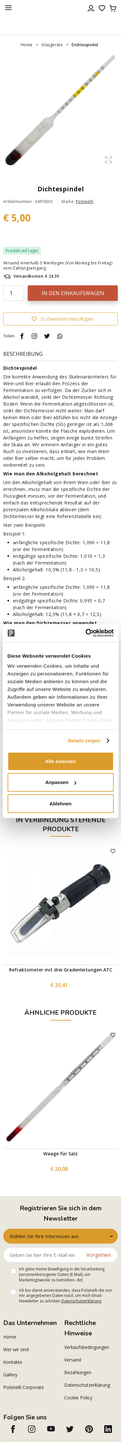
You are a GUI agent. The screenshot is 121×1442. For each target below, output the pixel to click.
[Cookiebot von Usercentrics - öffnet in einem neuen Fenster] (86, 633)
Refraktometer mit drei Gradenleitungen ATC (60, 970)
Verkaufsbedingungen (86, 1347)
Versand (72, 1360)
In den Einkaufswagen (73, 293)
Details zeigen (84, 740)
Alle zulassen (60, 761)
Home (27, 45)
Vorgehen (98, 1254)
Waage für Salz (60, 1153)
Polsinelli (84, 201)
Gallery (10, 1375)
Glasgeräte (52, 45)
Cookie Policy (78, 1397)
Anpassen (60, 782)
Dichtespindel (85, 45)
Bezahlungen (77, 1372)
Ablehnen (60, 803)
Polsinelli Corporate (23, 1387)
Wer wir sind (16, 1349)
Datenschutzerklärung (81, 1301)
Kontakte (12, 1362)
